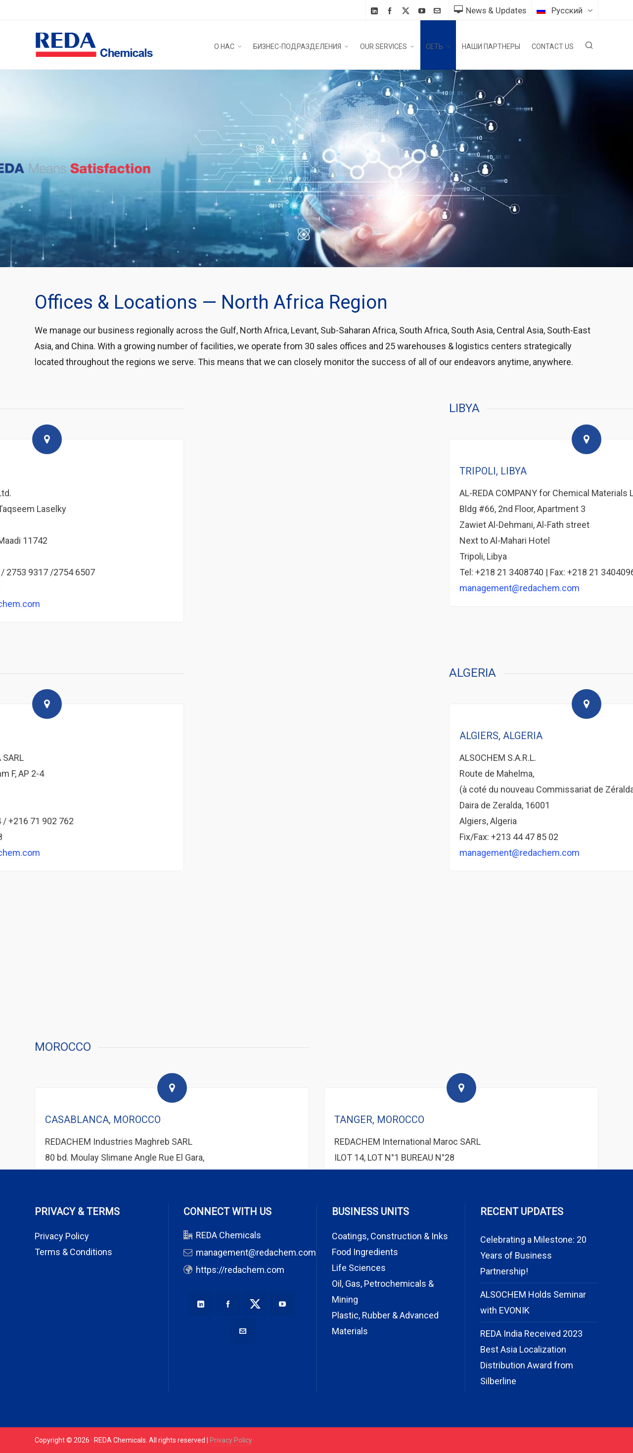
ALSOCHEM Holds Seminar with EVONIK (533, 1302)
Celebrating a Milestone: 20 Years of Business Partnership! (533, 1255)
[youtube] (423, 10)
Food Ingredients (365, 1252)
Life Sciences (359, 1268)
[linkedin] (376, 10)
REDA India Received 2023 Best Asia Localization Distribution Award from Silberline (531, 1357)
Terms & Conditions (73, 1252)
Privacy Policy (62, 1236)
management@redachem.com (256, 1252)
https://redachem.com (240, 1270)
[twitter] (407, 10)
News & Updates (490, 10)
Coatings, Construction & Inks (390, 1236)
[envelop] (439, 10)
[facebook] (391, 10)
